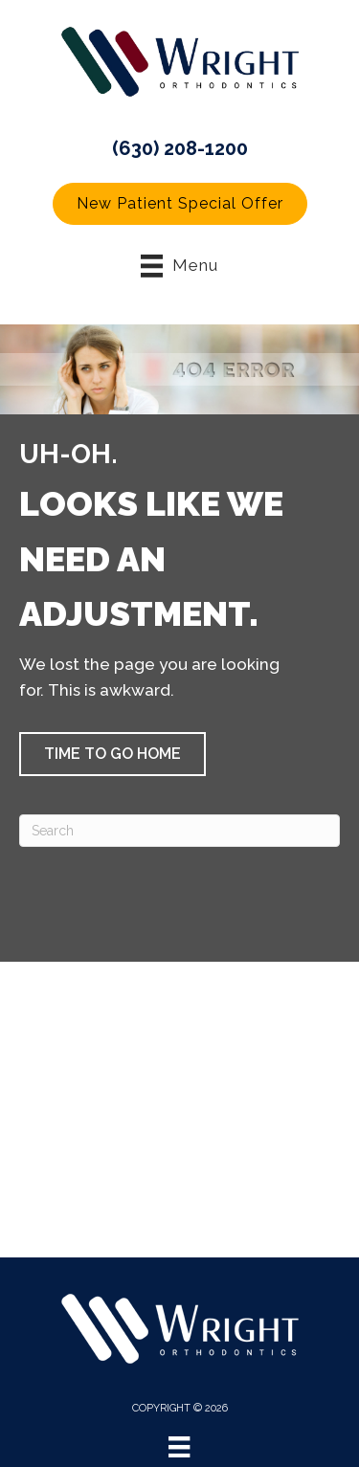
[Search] (179, 830)
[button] (180, 204)
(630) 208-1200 (180, 148)
